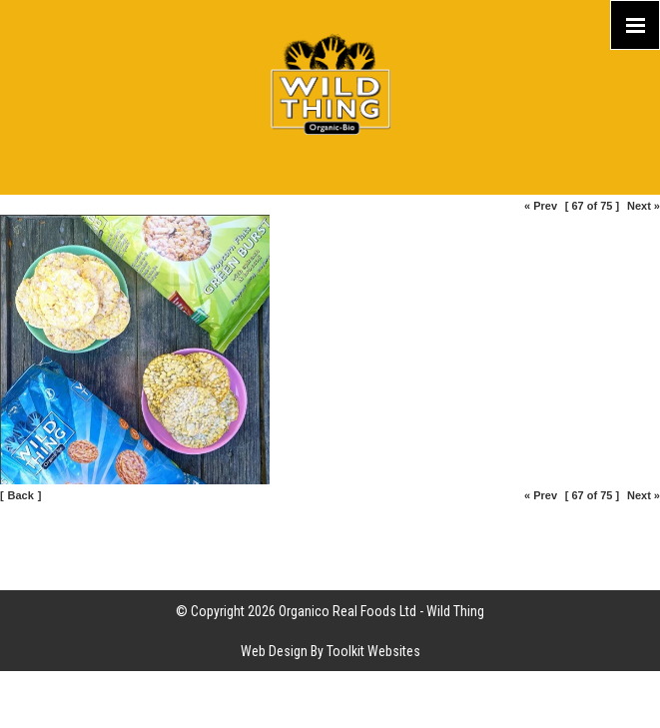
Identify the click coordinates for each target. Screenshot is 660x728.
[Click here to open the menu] (635, 25)
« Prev (540, 206)
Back (21, 495)
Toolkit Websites (373, 651)
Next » (643, 206)
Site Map (330, 530)
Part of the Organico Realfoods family (330, 570)
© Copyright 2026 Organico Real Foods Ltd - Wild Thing (330, 611)
